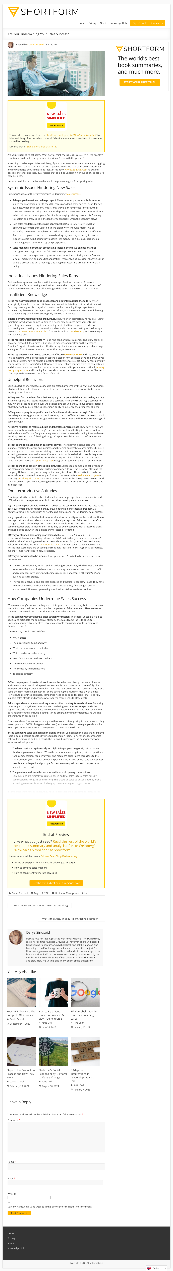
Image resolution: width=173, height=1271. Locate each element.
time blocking (77, 331)
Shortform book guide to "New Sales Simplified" (71, 135)
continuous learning (49, 544)
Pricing (92, 23)
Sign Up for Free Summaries (148, 23)
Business (60, 892)
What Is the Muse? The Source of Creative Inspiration (71, 917)
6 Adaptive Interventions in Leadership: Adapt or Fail (83, 1074)
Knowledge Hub (118, 23)
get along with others (29, 478)
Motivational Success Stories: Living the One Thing (39, 904)
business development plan (32, 331)
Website (12, 1192)
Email (11, 1177)
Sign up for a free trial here (41, 146)
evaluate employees (88, 475)
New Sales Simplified (75, 169)
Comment (14, 1119)
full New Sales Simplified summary (59, 856)
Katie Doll (47, 1021)
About (103, 23)
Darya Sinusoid (35, 44)
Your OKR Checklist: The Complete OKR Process (21, 1012)
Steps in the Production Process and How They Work (21, 1072)
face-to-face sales (73, 354)
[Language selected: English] (156, 1268)
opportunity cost (44, 460)
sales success (73, 194)
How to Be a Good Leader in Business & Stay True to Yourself (51, 1014)
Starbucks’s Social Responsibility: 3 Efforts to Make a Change (53, 1072)
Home (82, 23)
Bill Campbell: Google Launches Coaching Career (84, 1014)
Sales (84, 892)
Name (12, 1160)
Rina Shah (79, 1021)
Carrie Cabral (17, 1018)
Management (73, 892)
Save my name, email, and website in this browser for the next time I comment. (50, 1205)
